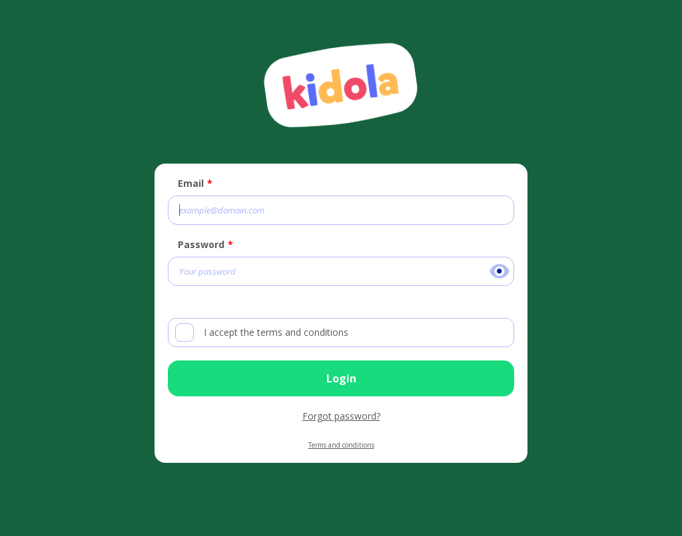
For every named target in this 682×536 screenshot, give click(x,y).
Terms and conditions (341, 445)
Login (341, 378)
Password (201, 244)
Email (191, 183)
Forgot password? (341, 416)
